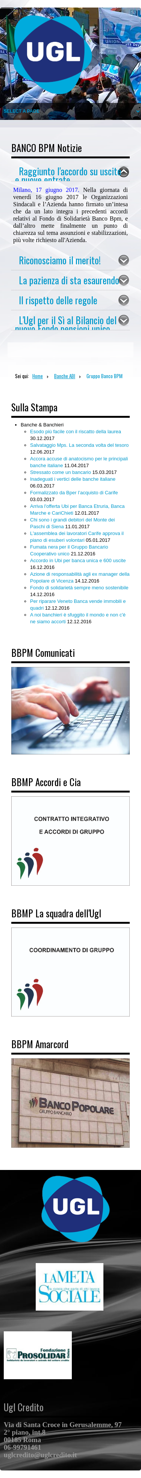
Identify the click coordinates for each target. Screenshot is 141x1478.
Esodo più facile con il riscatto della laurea (75, 431)
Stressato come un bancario (61, 472)
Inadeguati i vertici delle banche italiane (72, 479)
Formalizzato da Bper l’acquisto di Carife (74, 492)
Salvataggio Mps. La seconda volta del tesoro (79, 445)
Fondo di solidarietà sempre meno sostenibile (79, 587)
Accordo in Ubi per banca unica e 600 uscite (78, 560)
